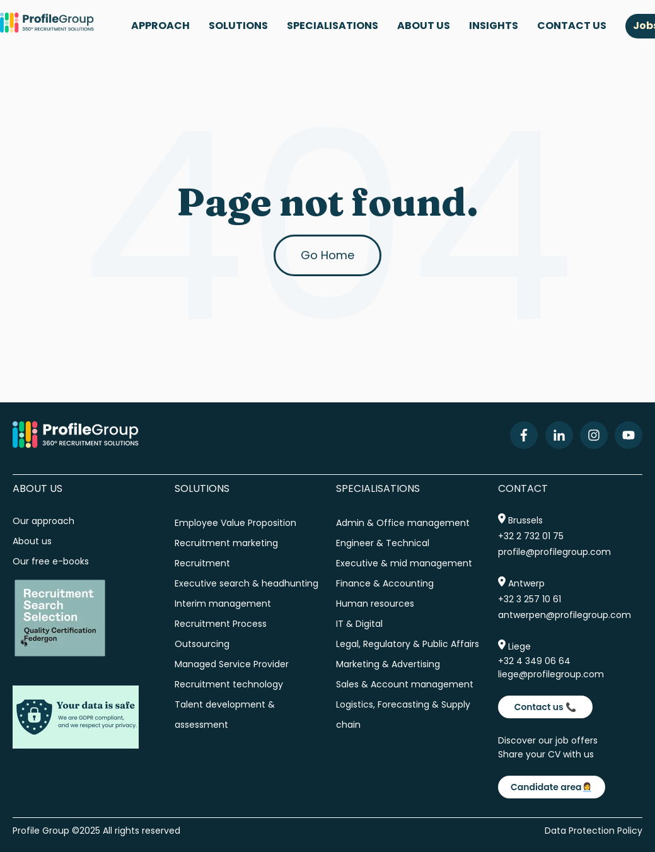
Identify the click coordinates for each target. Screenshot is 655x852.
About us (33, 541)
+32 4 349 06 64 (534, 661)
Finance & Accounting (385, 583)
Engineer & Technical (382, 543)
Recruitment (202, 563)
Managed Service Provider (232, 664)
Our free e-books (51, 561)
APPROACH (160, 25)
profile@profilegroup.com (554, 552)
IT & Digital (359, 623)
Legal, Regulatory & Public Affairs (407, 644)
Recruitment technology (229, 684)
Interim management (223, 603)
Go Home (327, 255)
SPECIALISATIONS (332, 25)
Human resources (375, 603)
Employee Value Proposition (235, 522)
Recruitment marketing (226, 543)
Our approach (43, 521)
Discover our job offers (548, 740)
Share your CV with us (546, 754)
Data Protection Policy (593, 830)
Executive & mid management (404, 563)
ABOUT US (423, 25)
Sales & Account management (404, 684)
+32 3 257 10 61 (529, 599)
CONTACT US (571, 25)
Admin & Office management (403, 522)
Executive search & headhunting (246, 583)
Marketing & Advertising (388, 664)
